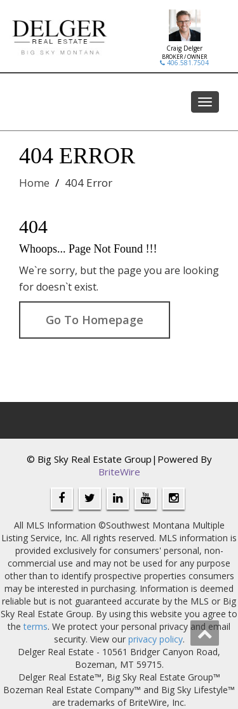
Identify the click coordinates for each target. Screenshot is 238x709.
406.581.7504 (184, 62)
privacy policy (155, 639)
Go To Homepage (94, 319)
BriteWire (119, 471)
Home (34, 182)
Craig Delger (184, 48)
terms (35, 626)
